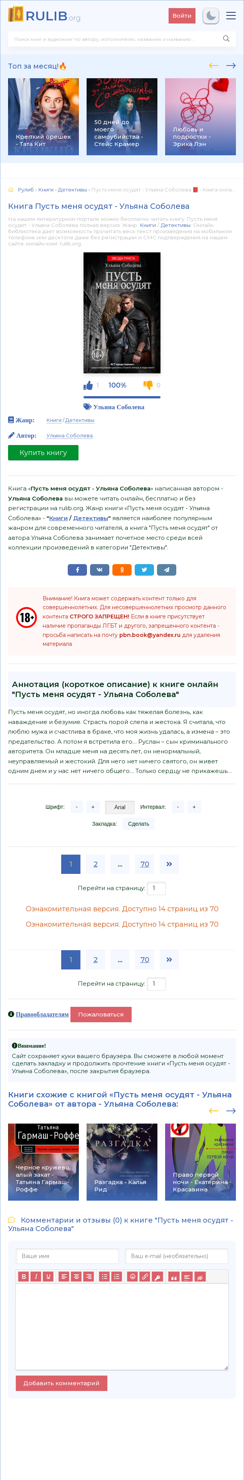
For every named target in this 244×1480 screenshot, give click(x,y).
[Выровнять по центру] (76, 1277)
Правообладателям (42, 1014)
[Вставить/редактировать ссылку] (144, 1277)
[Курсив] (35, 1277)
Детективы (176, 225)
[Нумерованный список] (116, 1277)
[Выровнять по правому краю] (88, 1277)
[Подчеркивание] (48, 1277)
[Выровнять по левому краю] (63, 1277)
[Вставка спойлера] (186, 1277)
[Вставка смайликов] (132, 1277)
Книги (148, 225)
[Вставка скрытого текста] (200, 1277)
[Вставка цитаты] (173, 1277)
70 (144, 864)
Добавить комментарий (61, 1383)
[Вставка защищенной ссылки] (157, 1277)
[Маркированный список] (104, 1277)
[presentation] (214, 64)
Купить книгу (43, 453)
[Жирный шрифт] (23, 1277)
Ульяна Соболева (118, 406)
